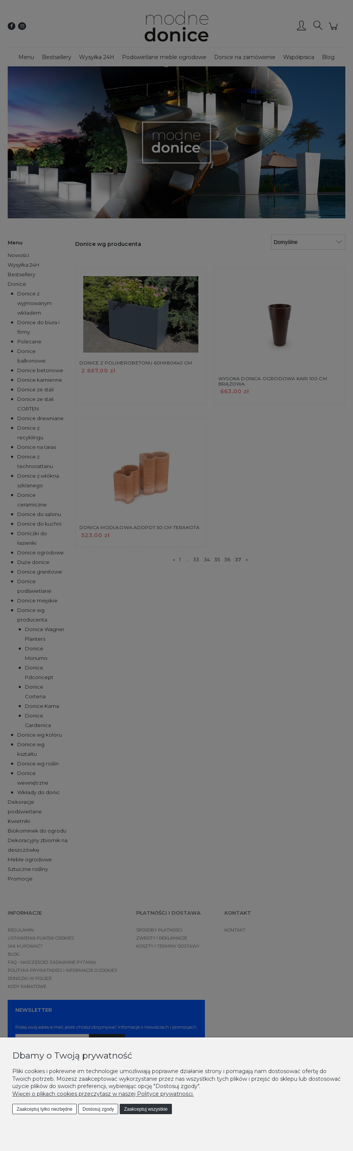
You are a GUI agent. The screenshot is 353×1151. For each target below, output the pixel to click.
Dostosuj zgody (98, 1109)
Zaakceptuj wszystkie (145, 1109)
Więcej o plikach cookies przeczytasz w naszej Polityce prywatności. (103, 1093)
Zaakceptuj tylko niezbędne (44, 1109)
